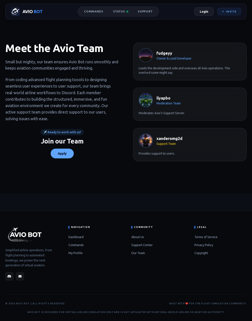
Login (204, 11)
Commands (93, 11)
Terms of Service (206, 237)
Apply (62, 153)
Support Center (142, 245)
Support (145, 11)
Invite (229, 11)
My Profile (75, 253)
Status (120, 11)
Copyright (201, 253)
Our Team (138, 253)
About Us (137, 237)
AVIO (32, 11)
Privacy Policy (203, 245)
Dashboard (76, 237)
